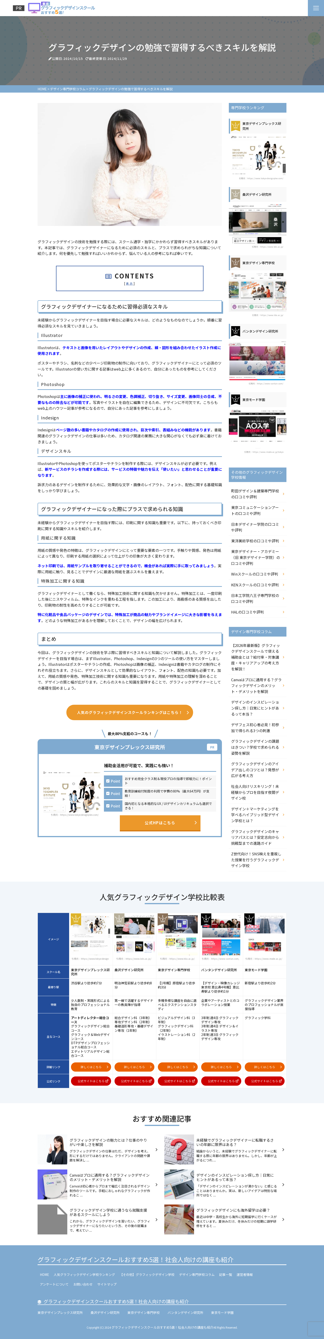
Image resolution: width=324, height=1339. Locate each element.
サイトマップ (107, 1284)
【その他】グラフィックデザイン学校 (147, 1274)
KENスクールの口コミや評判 (255, 585)
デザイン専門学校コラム (197, 1274)
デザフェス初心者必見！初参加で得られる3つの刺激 (255, 727)
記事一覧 (225, 1274)
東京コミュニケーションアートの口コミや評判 (255, 510)
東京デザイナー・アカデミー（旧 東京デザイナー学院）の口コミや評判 (255, 557)
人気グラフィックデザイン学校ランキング (84, 1274)
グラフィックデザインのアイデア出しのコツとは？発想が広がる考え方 (255, 769)
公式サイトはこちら (93, 1081)
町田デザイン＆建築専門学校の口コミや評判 (255, 494)
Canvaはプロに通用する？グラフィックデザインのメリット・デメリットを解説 (256, 685)
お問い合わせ (83, 1284)
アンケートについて (54, 1284)
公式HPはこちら (171, 822)
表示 (129, 283)
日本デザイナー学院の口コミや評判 (255, 527)
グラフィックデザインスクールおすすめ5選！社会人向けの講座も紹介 (135, 1259)
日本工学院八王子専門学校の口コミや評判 (255, 598)
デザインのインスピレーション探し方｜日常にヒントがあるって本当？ (255, 707)
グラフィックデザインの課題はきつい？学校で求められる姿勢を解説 (255, 747)
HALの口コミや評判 (247, 612)
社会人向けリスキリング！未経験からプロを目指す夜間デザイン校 (255, 792)
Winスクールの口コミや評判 (254, 574)
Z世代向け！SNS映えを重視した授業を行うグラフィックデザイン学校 (256, 859)
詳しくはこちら (94, 1067)
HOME (44, 1274)
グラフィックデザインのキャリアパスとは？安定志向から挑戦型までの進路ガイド (255, 837)
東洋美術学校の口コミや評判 (255, 541)
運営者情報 (245, 1274)
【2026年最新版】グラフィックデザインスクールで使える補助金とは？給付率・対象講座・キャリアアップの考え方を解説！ (255, 657)
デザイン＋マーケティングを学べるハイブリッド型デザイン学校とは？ (255, 814)
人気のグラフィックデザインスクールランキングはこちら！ (133, 712)
